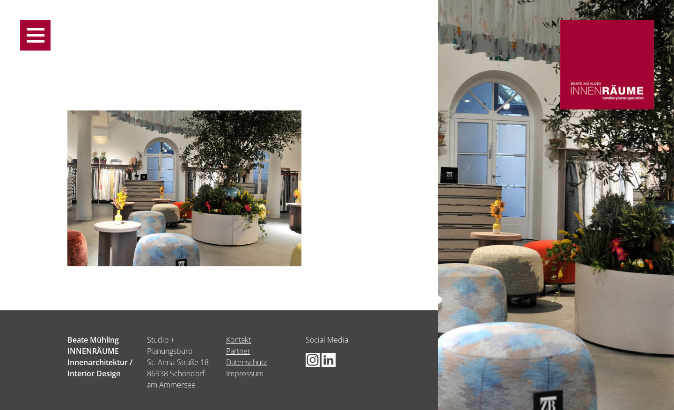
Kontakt (238, 340)
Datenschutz (246, 362)
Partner (238, 351)
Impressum (245, 373)
